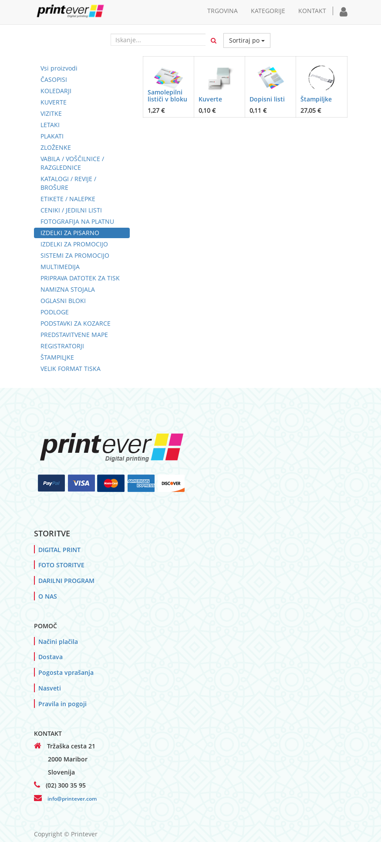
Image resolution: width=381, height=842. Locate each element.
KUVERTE (53, 102)
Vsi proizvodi (59, 68)
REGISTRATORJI (62, 346)
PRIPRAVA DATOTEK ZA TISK (80, 278)
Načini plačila (58, 641)
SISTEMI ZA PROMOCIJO (74, 255)
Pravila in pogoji (62, 704)
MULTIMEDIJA (60, 267)
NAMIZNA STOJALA (67, 289)
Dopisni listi (267, 99)
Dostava (50, 657)
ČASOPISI (53, 79)
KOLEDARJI (55, 91)
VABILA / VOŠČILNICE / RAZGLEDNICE (72, 163)
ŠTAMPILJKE (57, 357)
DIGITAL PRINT (59, 550)
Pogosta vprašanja (66, 672)
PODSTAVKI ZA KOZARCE (75, 323)
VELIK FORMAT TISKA (70, 368)
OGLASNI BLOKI (63, 300)
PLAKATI (52, 136)
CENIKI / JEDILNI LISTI (71, 210)
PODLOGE (54, 312)
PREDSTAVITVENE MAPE (74, 334)
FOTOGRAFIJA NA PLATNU (77, 221)
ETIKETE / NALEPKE (67, 199)
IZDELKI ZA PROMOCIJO (74, 244)
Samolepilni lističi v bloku (167, 95)
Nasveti (49, 688)
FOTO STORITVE (61, 565)
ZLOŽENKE (55, 147)
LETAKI (50, 125)
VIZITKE (51, 113)
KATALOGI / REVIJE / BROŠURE (68, 183)
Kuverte (210, 99)
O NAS (47, 596)
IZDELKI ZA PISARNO (69, 233)
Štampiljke (316, 99)
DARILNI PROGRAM (66, 580)
